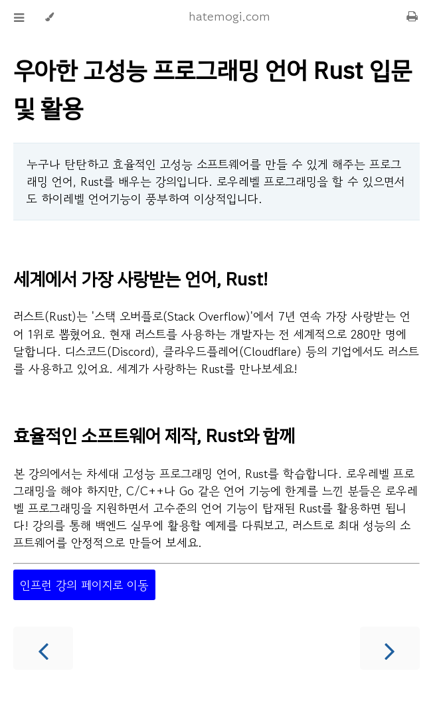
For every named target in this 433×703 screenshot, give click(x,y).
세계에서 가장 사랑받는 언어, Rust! (140, 279)
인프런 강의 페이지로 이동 (84, 584)
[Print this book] (412, 15)
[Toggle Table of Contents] (19, 17)
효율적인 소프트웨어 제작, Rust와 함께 (154, 436)
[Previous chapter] (43, 648)
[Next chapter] (390, 648)
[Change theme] (49, 17)
